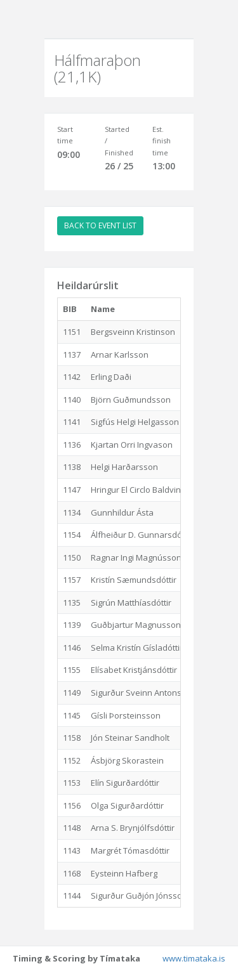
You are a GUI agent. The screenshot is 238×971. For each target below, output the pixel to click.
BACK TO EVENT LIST (100, 225)
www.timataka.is (193, 958)
